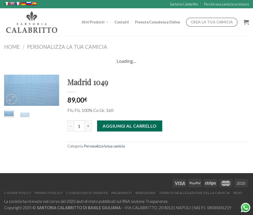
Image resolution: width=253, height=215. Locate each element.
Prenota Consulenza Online (157, 22)
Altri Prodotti (95, 22)
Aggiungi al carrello (130, 125)
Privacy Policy (49, 193)
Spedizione (145, 193)
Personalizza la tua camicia (67, 47)
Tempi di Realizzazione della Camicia (194, 193)
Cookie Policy (17, 193)
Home (12, 47)
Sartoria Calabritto (184, 4)
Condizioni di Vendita (87, 193)
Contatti (121, 22)
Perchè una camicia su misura (226, 4)
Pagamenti (121, 193)
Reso (238, 193)
